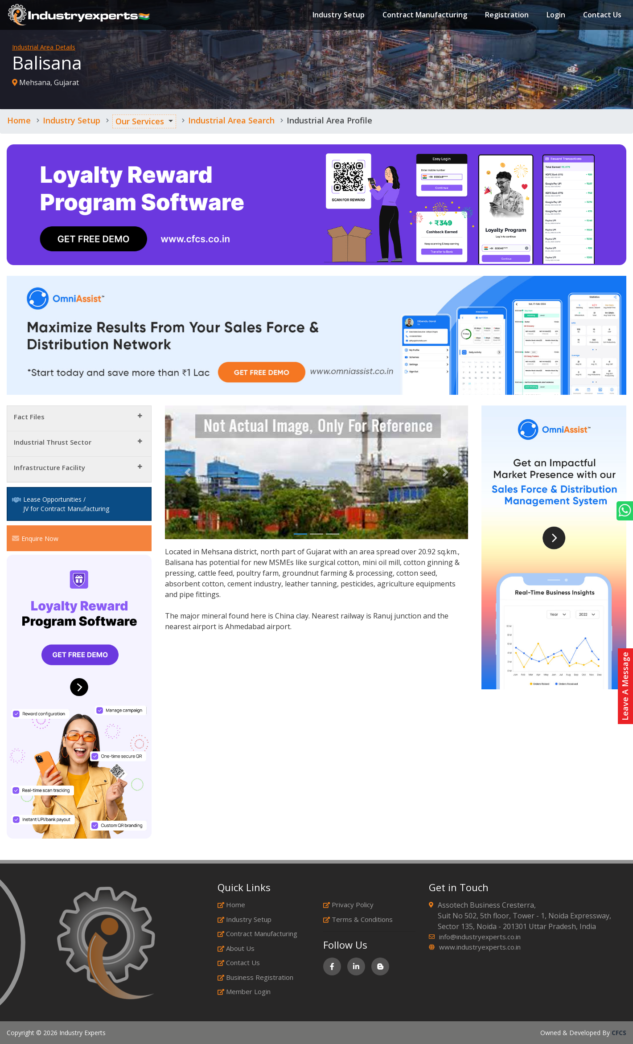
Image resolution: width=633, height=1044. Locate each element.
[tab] (79, 418)
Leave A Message (625, 686)
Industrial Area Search (231, 120)
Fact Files (29, 416)
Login (555, 15)
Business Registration (255, 977)
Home (19, 120)
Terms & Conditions (358, 919)
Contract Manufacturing (424, 15)
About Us (236, 948)
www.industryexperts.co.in (480, 946)
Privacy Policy (348, 904)
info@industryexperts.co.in (480, 936)
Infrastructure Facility (49, 467)
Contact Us (601, 15)
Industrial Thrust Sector (52, 442)
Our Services (139, 121)
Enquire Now (35, 538)
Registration (506, 15)
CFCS (619, 1032)
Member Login (244, 991)
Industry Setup (338, 15)
